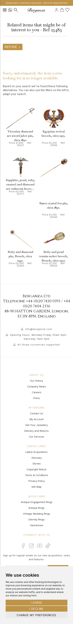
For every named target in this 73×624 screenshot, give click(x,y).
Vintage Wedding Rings (36, 513)
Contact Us (36, 413)
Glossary (36, 457)
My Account (37, 419)
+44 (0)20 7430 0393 (43, 301)
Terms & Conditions (36, 475)
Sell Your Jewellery (36, 424)
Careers (36, 392)
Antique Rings (36, 507)
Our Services (36, 436)
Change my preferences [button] (36, 615)
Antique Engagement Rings (36, 502)
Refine (13, 47)
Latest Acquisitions (36, 451)
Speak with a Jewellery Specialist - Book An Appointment (37, 2)
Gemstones (36, 525)
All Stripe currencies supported (38, 344)
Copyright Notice (36, 469)
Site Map (36, 486)
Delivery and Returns (36, 430)
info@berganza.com (38, 329)
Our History (36, 380)
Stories (37, 463)
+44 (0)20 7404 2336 (46, 304)
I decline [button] (36, 608)
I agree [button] (36, 602)
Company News (36, 386)
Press (36, 398)
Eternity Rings (37, 519)
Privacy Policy (36, 480)
